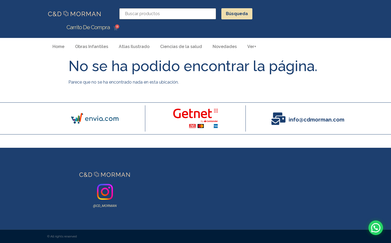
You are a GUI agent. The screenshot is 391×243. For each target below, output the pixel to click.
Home (58, 46)
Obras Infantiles (91, 46)
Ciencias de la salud (181, 46)
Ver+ (251, 46)
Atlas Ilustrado (134, 46)
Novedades (225, 46)
